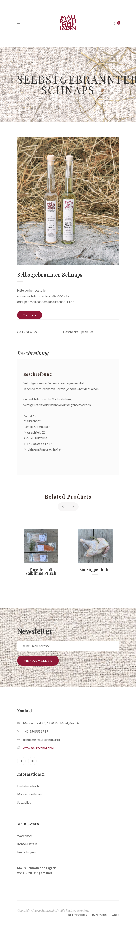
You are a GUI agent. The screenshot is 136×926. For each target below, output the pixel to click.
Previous (63, 506)
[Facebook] (21, 761)
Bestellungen (26, 852)
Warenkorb (25, 836)
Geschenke (70, 332)
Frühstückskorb (28, 786)
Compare (30, 315)
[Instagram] (32, 761)
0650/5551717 (58, 296)
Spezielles (86, 332)
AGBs (115, 915)
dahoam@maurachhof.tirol (54, 302)
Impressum (99, 915)
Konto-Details (27, 844)
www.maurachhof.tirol (38, 748)
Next (73, 506)
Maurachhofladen (29, 794)
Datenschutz (77, 915)
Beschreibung (32, 353)
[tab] (32, 353)
